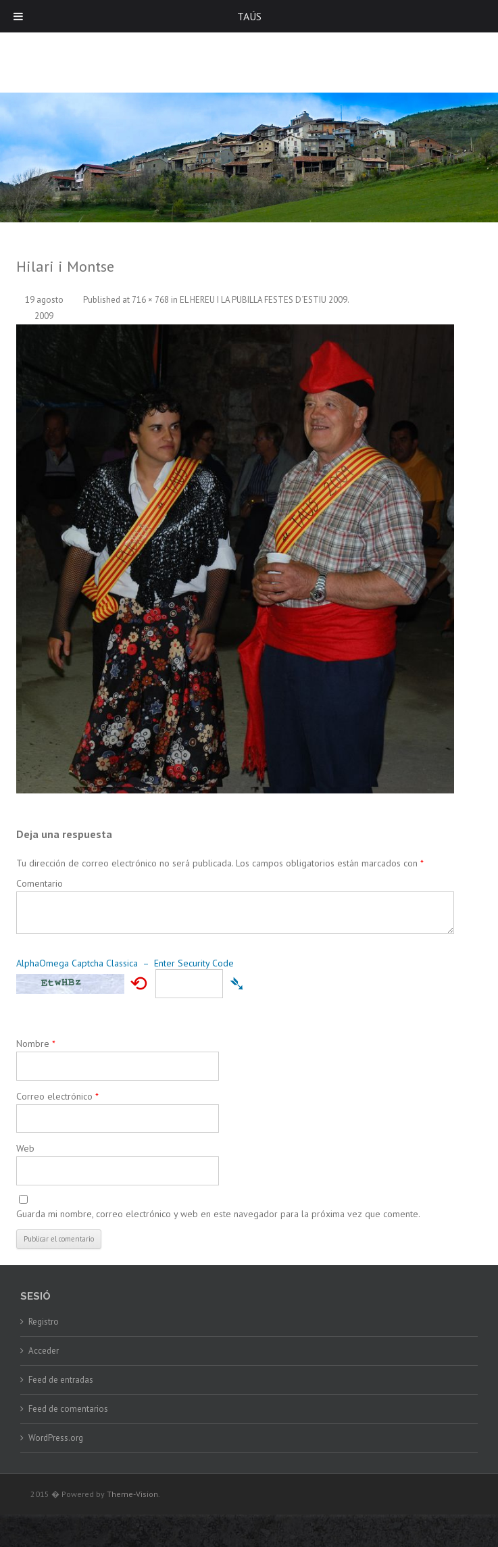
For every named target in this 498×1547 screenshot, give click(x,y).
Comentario (39, 883)
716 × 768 (150, 299)
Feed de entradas (60, 1379)
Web (25, 1148)
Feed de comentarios (68, 1409)
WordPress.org (55, 1438)
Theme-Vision (132, 1494)
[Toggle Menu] (18, 16)
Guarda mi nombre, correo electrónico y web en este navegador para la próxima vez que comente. (218, 1214)
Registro (43, 1321)
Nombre (35, 1043)
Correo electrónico (57, 1096)
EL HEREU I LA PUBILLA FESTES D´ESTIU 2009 (263, 299)
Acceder (43, 1350)
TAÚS (249, 16)
